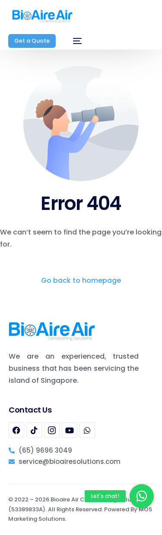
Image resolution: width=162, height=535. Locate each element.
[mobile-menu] (73, 41)
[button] (142, 496)
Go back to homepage (81, 280)
